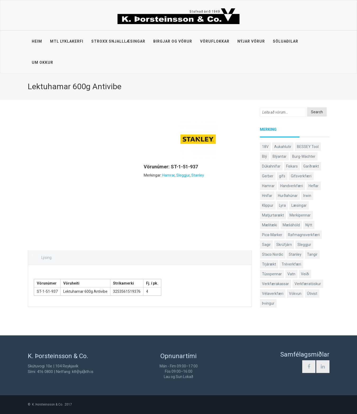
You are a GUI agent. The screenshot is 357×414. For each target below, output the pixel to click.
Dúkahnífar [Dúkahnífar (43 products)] (271, 166)
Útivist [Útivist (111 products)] (312, 293)
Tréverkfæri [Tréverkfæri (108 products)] (291, 264)
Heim (37, 41)
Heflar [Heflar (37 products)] (314, 186)
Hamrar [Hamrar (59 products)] (268, 186)
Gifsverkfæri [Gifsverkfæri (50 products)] (301, 176)
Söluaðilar (285, 41)
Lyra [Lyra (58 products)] (282, 205)
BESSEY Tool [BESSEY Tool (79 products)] (308, 147)
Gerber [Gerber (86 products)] (267, 176)
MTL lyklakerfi (66, 41)
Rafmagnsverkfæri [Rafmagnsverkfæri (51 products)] (304, 235)
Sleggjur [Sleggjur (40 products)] (304, 244)
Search (317, 112)
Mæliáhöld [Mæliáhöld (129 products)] (291, 225)
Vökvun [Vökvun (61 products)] (295, 293)
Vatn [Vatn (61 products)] (291, 274)
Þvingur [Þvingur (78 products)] (268, 303)
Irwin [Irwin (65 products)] (307, 196)
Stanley (197, 175)
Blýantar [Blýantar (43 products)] (280, 156)
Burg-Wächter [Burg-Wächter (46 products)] (303, 156)
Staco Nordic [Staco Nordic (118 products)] (272, 254)
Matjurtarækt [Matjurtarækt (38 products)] (273, 215)
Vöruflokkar (214, 41)
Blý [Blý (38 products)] (264, 156)
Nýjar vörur (251, 41)
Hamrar (168, 175)
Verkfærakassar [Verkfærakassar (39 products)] (275, 284)
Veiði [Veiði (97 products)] (305, 274)
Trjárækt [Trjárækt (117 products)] (269, 264)
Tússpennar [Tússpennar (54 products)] (272, 274)
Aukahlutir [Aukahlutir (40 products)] (282, 147)
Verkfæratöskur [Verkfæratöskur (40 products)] (308, 284)
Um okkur (42, 62)
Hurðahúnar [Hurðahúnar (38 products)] (288, 196)
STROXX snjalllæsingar (118, 41)
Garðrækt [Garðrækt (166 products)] (311, 166)
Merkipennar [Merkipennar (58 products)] (300, 215)
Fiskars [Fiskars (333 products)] (292, 166)
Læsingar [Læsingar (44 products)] (299, 205)
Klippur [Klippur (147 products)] (267, 205)
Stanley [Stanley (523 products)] (295, 254)
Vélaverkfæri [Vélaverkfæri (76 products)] (272, 293)
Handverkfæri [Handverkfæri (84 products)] (291, 186)
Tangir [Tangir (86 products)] (312, 254)
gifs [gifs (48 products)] (282, 176)
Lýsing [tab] (46, 257)
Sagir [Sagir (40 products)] (266, 244)
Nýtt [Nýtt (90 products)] (308, 225)
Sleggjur (183, 175)
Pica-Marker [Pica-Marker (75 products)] (272, 235)
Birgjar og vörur (172, 41)
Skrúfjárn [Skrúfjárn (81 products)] (284, 244)
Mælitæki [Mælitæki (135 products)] (269, 225)
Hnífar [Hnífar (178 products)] (267, 196)
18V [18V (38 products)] (265, 147)
